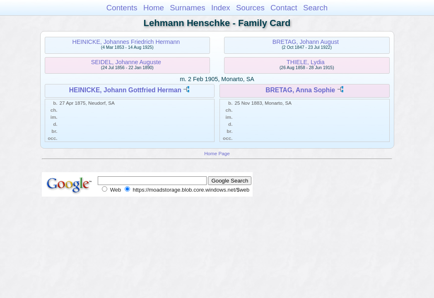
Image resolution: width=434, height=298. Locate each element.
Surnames (187, 7)
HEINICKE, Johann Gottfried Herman (125, 90)
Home (153, 7)
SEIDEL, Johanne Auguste (126, 62)
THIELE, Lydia (306, 62)
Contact (283, 7)
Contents (121, 7)
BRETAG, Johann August (305, 41)
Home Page (217, 153)
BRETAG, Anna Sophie (300, 90)
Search (315, 7)
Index (220, 7)
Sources (250, 7)
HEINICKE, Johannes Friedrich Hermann (126, 41)
